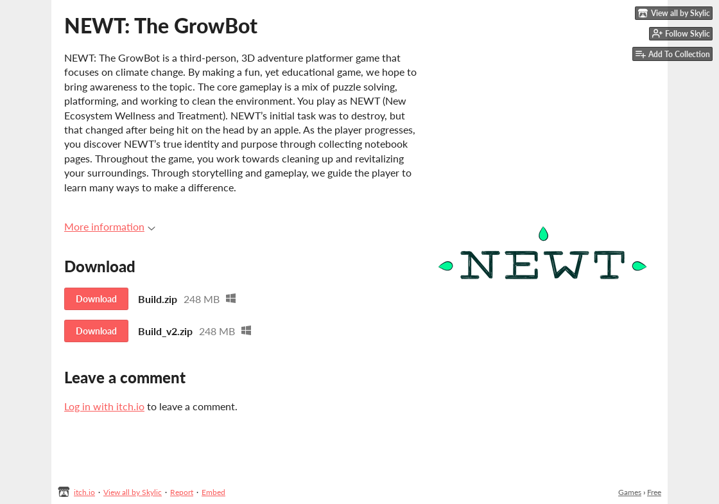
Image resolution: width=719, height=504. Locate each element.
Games (629, 492)
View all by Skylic (132, 492)
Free (654, 492)
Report (181, 492)
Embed (213, 492)
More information (109, 226)
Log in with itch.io (104, 406)
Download (96, 298)
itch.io (84, 492)
